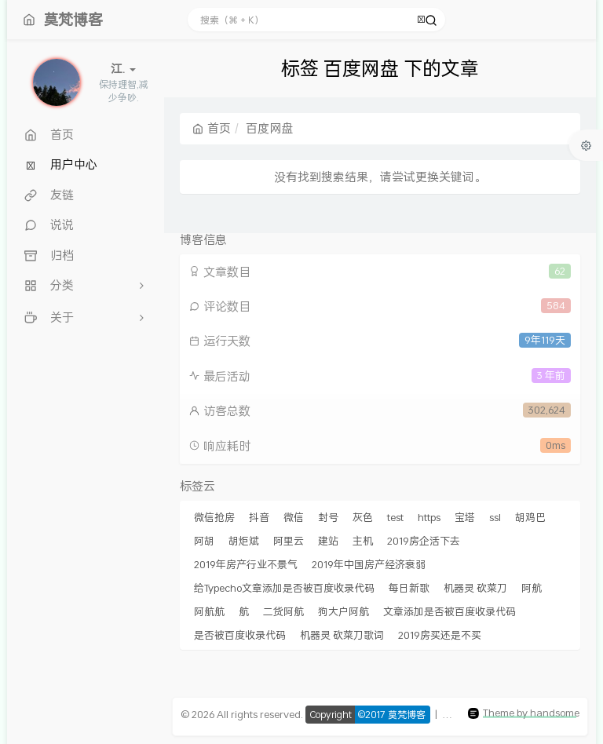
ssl (495, 517)
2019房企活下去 (423, 541)
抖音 (259, 517)
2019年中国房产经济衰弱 (369, 564)
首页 (211, 128)
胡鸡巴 (530, 517)
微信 (293, 517)
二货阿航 (283, 611)
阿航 (531, 588)
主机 (363, 541)
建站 (328, 541)
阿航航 (209, 611)
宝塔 (465, 517)
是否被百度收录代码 (240, 635)
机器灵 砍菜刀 (475, 588)
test (395, 517)
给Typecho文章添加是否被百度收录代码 (284, 588)
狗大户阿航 (343, 611)
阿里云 (288, 541)
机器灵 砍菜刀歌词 (342, 635)
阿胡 (204, 541)
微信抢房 (214, 517)
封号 (328, 517)
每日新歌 (409, 588)
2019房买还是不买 (439, 635)
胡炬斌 (243, 541)
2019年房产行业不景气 (246, 564)
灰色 (363, 517)
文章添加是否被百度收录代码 (449, 611)
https (429, 517)
